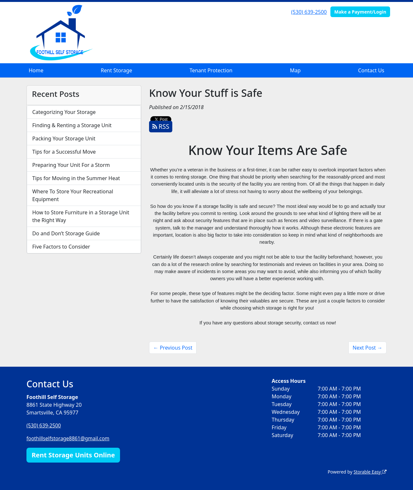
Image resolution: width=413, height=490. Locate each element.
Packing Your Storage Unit (64, 138)
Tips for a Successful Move (64, 151)
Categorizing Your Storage (64, 112)
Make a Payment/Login (360, 12)
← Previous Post (172, 347)
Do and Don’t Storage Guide (66, 233)
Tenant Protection (210, 70)
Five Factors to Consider (61, 246)
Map (295, 70)
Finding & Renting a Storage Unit (72, 125)
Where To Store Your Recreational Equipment (72, 195)
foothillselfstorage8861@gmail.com (69, 438)
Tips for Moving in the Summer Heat (76, 178)
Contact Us (371, 70)
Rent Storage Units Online (73, 454)
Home (36, 70)
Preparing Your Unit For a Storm (71, 164)
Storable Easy (370, 471)
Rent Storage (116, 70)
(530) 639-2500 (309, 11)
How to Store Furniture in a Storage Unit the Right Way (80, 216)
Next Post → (367, 347)
